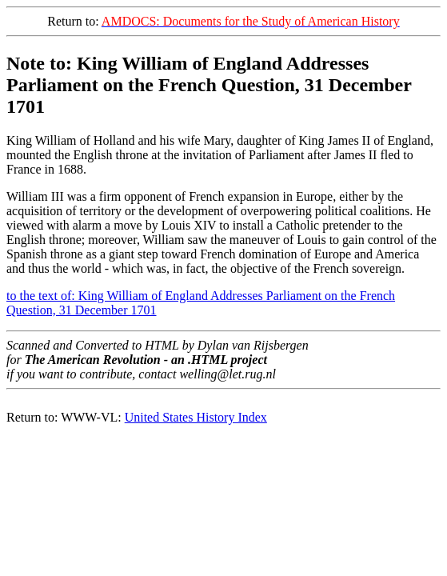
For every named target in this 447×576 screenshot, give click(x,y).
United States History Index (196, 417)
